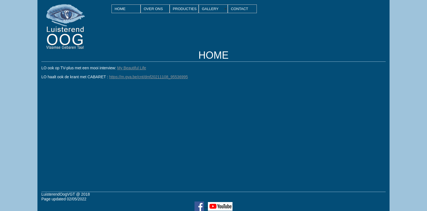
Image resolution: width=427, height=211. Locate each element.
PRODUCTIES (184, 9)
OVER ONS (153, 9)
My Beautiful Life (131, 68)
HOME (120, 9)
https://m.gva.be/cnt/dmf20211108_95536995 (148, 77)
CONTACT (239, 9)
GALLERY (210, 9)
